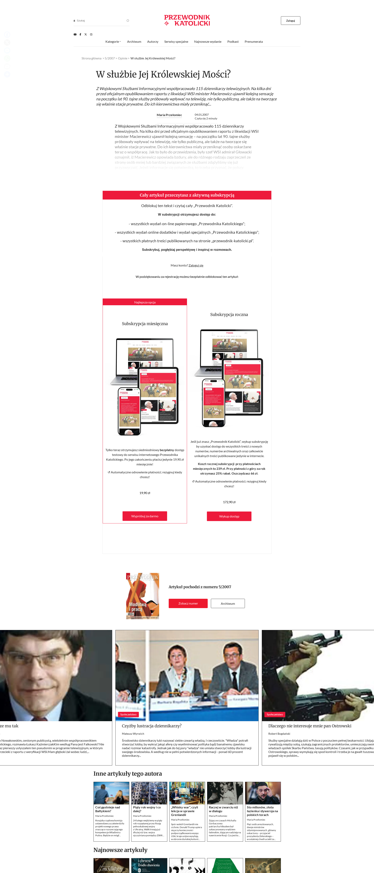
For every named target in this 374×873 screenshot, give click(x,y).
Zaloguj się (196, 265)
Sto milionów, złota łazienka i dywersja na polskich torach (262, 811)
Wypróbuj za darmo (144, 516)
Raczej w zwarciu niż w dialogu (223, 809)
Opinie (122, 58)
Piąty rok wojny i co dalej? (147, 809)
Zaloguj (290, 20)
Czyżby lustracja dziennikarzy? (152, 725)
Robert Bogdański (279, 733)
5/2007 (225, 587)
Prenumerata (254, 41)
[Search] (74, 20)
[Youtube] (75, 34)
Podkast (233, 41)
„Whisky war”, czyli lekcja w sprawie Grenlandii (184, 811)
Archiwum (228, 603)
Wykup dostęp (229, 516)
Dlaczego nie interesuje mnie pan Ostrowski (309, 725)
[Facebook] (80, 34)
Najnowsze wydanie (207, 41)
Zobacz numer (188, 603)
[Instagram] (91, 34)
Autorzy (152, 41)
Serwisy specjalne (176, 41)
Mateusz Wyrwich (133, 733)
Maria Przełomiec (169, 115)
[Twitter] (85, 34)
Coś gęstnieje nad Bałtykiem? (107, 809)
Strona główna (91, 58)
